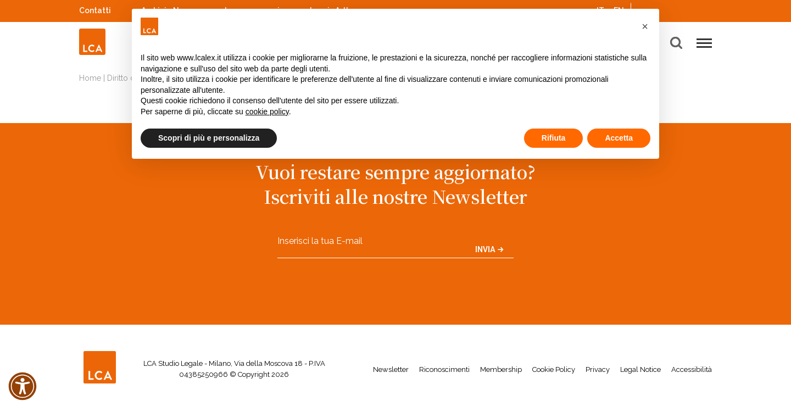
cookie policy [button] (267, 111)
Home (90, 78)
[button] (645, 26)
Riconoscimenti (444, 369)
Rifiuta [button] (554, 138)
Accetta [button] (619, 138)
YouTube (691, 10)
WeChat (706, 9)
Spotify (677, 9)
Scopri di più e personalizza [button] (208, 138)
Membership (501, 369)
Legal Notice (640, 369)
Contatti (95, 10)
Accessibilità (691, 369)
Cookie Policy (553, 369)
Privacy (598, 369)
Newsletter (391, 369)
